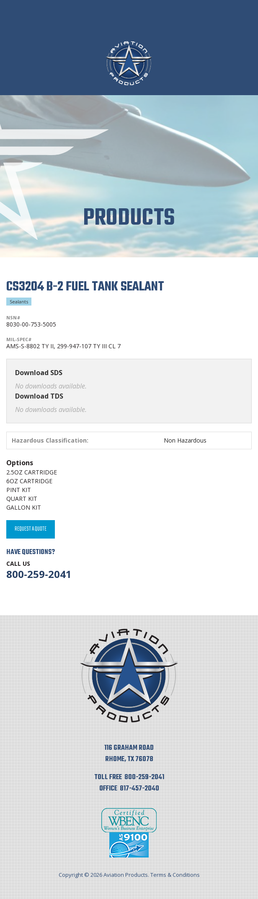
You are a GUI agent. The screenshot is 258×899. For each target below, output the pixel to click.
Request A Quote (30, 529)
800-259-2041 (39, 574)
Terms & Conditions (175, 874)
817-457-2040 (139, 788)
